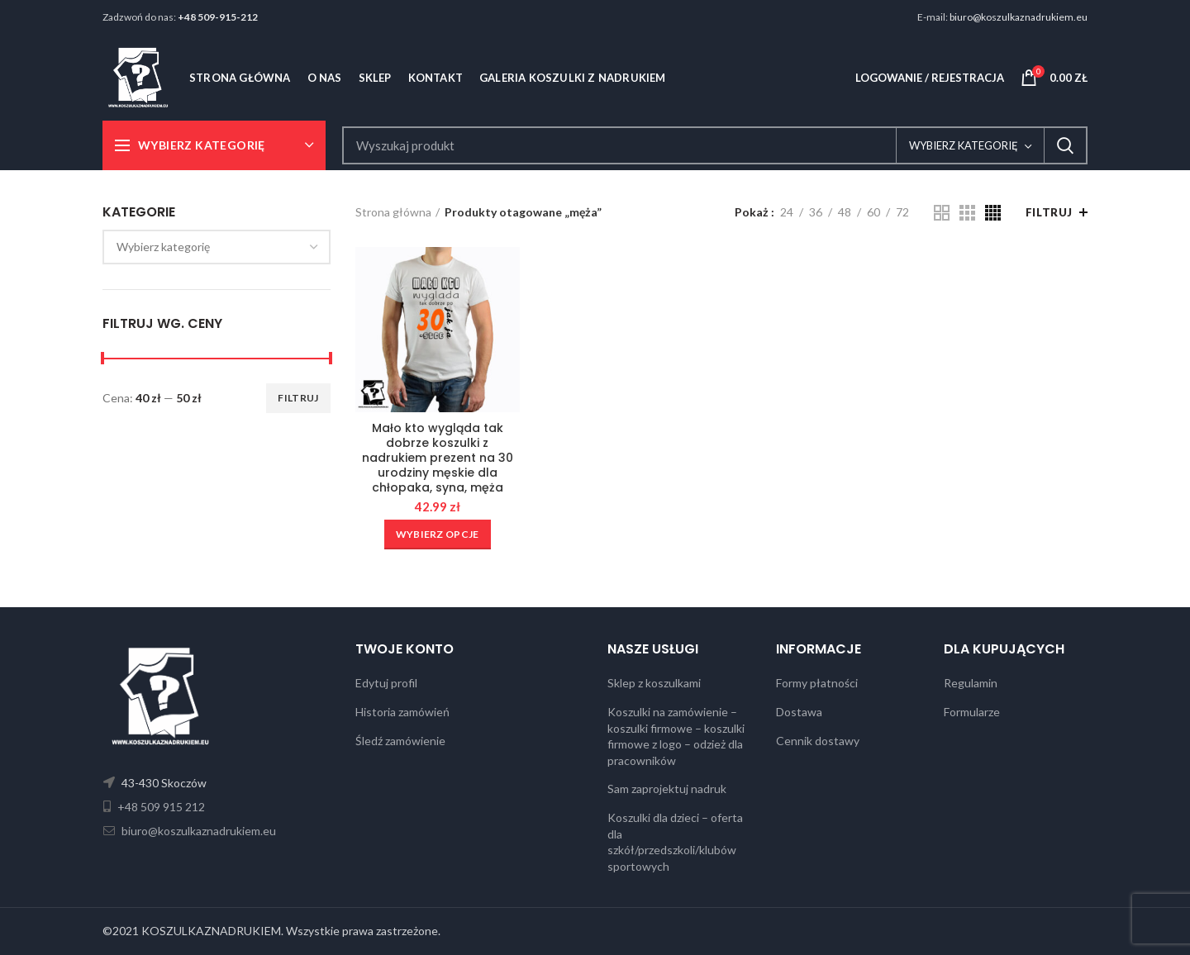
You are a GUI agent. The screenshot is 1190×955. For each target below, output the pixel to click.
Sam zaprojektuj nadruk (666, 789)
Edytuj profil (386, 683)
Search (1065, 145)
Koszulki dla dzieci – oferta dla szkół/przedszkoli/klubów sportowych (675, 841)
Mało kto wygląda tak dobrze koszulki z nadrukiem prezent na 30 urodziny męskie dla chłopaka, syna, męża (437, 458)
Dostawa (799, 712)
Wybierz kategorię (963, 145)
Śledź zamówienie (400, 741)
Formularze (972, 712)
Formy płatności (817, 683)
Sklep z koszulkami (654, 683)
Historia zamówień (402, 712)
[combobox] (216, 247)
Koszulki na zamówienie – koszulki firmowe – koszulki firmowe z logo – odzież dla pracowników (676, 736)
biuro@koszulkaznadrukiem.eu (1019, 17)
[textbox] (163, 247)
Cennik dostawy (817, 741)
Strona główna (393, 212)
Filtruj (298, 398)
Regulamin (970, 683)
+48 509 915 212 (160, 807)
